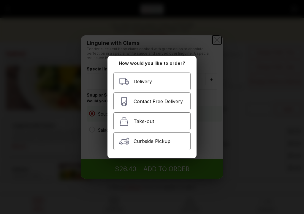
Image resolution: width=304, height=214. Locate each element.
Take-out (136, 121)
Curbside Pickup (144, 141)
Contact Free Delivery (151, 101)
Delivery (135, 81)
